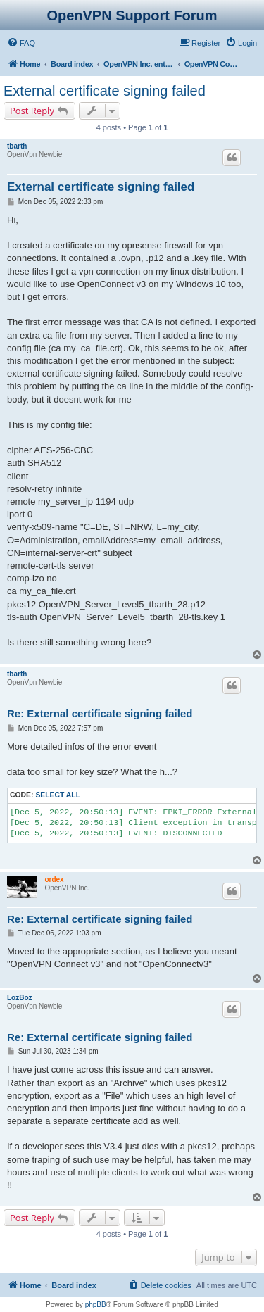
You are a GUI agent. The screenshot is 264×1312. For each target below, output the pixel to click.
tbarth (17, 146)
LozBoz (19, 998)
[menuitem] (21, 42)
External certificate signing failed (105, 91)
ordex (53, 879)
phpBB (95, 1304)
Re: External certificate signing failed (99, 713)
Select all (57, 795)
